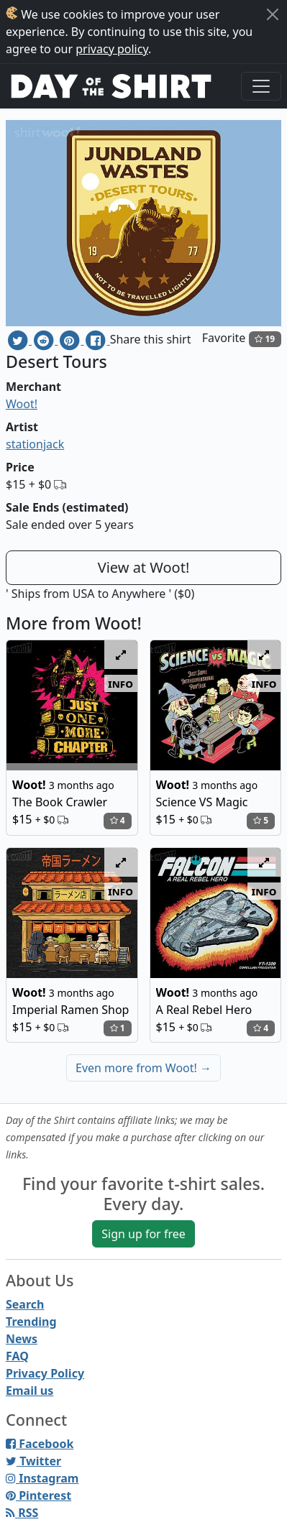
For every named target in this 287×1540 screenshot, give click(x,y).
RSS (22, 1513)
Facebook (39, 1444)
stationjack (35, 444)
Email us (29, 1390)
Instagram (42, 1478)
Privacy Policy (45, 1373)
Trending (31, 1321)
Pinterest (38, 1495)
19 (265, 339)
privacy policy (112, 49)
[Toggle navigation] (261, 86)
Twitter (33, 1461)
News (21, 1339)
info (120, 683)
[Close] (272, 14)
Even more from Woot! (143, 1068)
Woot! (21, 404)
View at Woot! (144, 567)
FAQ (17, 1356)
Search (25, 1304)
